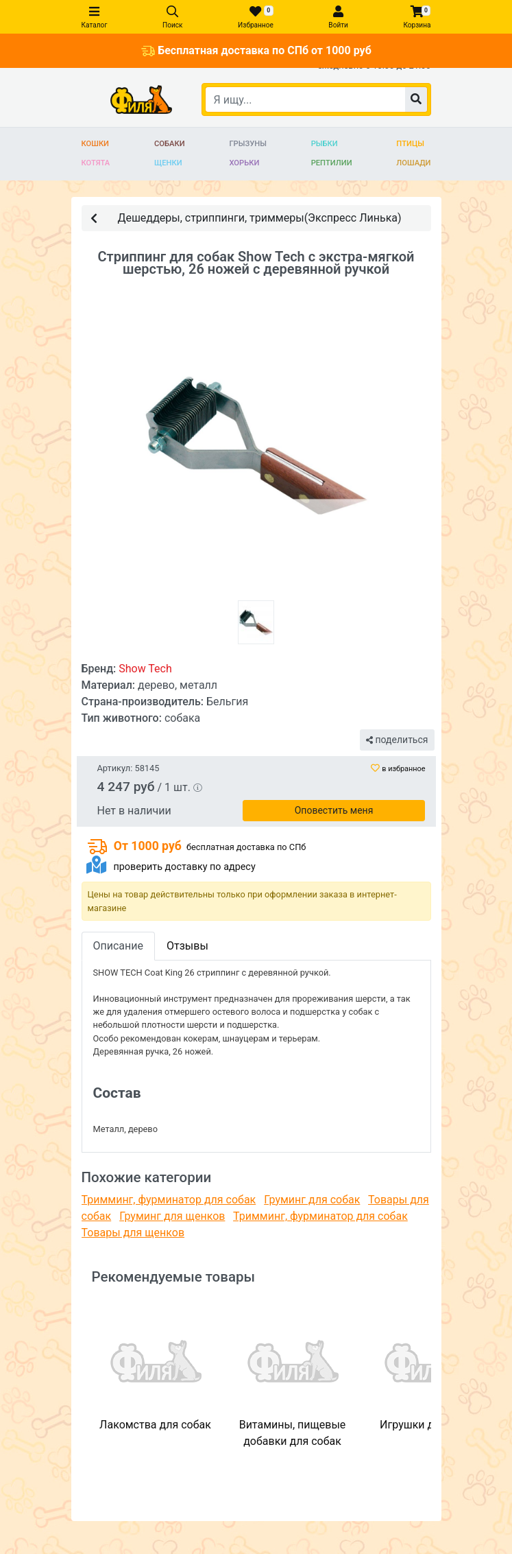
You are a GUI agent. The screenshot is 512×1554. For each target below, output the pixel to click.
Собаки (169, 143)
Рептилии (331, 162)
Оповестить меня (334, 810)
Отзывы (187, 945)
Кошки (96, 143)
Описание (118, 945)
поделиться (397, 739)
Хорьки (244, 162)
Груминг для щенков (172, 1216)
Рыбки (324, 143)
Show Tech (145, 668)
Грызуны (247, 143)
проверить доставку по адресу (184, 867)
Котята (96, 162)
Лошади (413, 162)
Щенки (168, 162)
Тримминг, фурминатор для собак (169, 1199)
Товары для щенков (133, 1232)
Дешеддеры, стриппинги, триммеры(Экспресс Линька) (246, 217)
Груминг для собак (312, 1199)
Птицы (410, 143)
